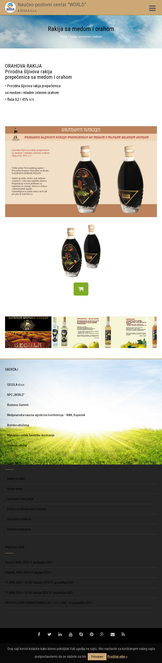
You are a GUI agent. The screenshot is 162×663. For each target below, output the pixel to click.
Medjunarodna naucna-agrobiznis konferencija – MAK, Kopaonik (46, 415)
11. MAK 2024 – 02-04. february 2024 (27, 582)
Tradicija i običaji (17, 445)
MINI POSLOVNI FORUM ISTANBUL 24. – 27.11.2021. (36, 603)
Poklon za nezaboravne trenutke (27, 509)
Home (63, 36)
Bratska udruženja (18, 425)
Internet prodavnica (19, 529)
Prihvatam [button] (97, 656)
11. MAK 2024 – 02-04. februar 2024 (26, 593)
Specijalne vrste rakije (20, 499)
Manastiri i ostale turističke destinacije (30, 435)
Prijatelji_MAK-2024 (17, 572)
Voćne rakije (14, 489)
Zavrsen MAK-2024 (16, 562)
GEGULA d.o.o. (16, 385)
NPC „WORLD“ (15, 395)
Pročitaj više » (117, 657)
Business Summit (17, 405)
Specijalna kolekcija (19, 519)
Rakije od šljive (16, 479)
